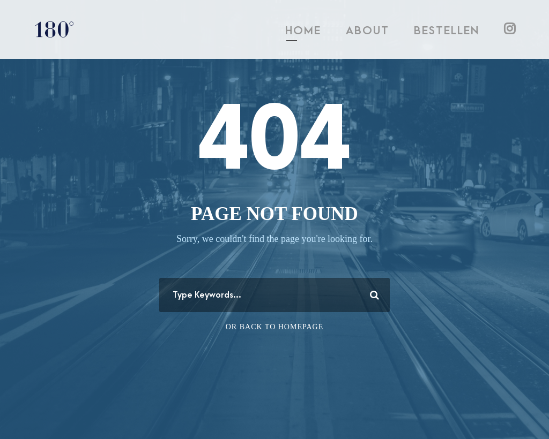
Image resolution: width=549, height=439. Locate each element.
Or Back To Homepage (275, 327)
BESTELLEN (446, 31)
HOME (303, 31)
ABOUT (367, 31)
